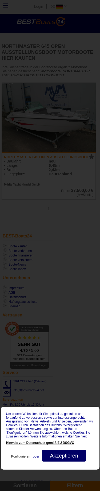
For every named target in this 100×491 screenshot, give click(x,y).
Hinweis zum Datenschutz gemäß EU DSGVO (40, 443)
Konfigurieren (20, 456)
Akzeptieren (64, 456)
